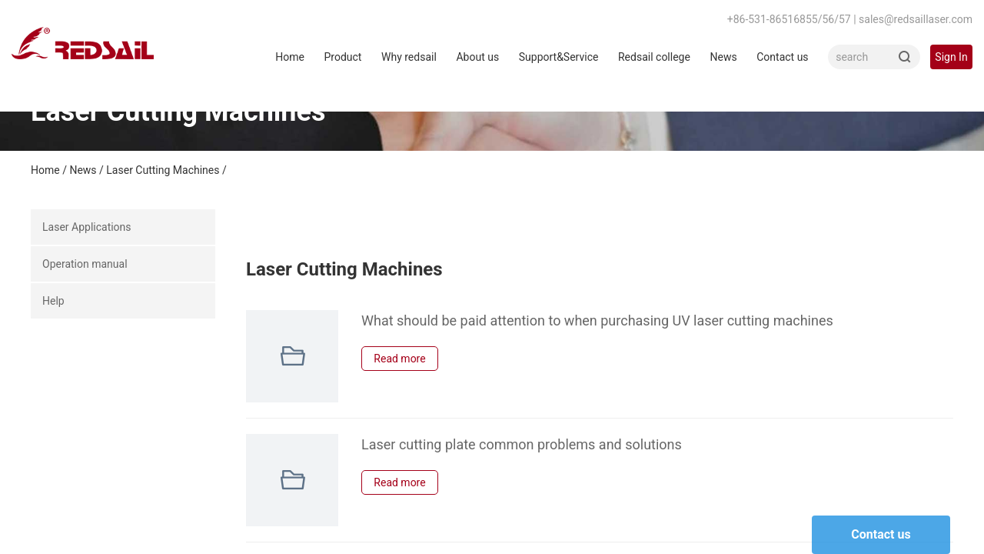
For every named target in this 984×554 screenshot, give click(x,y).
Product (342, 57)
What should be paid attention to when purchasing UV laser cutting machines (597, 320)
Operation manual (85, 264)
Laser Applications (86, 227)
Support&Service (559, 57)
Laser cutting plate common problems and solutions (521, 444)
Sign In (951, 57)
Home (289, 57)
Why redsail (409, 57)
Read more (399, 358)
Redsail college (654, 57)
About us (477, 57)
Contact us (782, 57)
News (723, 57)
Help (53, 301)
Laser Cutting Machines (162, 170)
